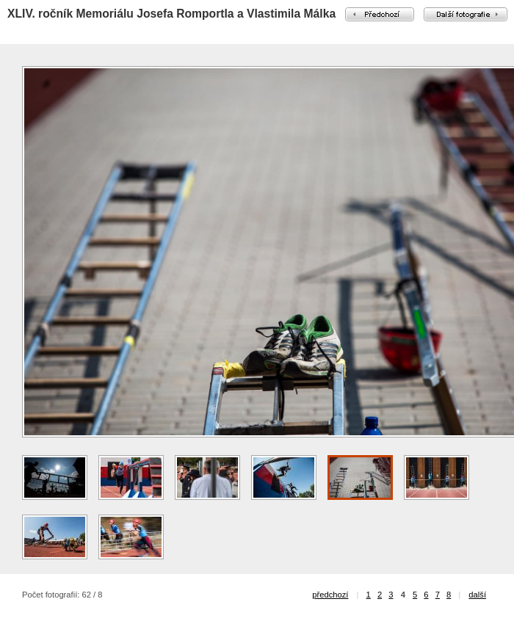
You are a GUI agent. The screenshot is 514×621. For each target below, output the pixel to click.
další (477, 594)
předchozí (330, 594)
